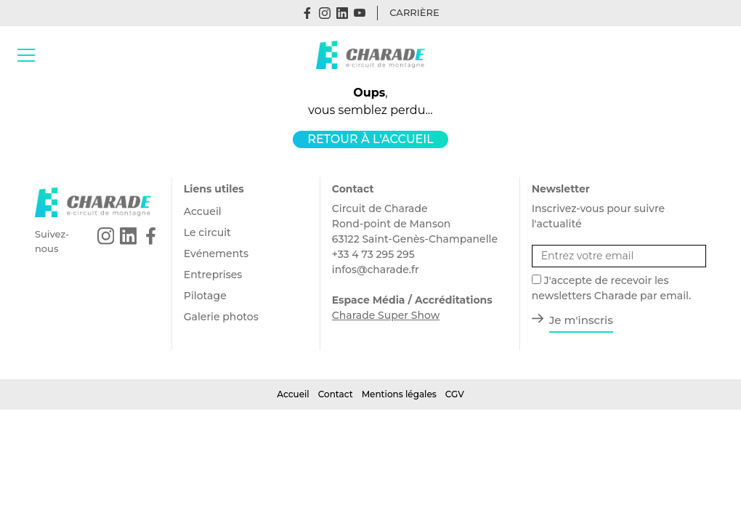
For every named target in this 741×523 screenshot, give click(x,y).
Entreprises (213, 274)
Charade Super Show (386, 315)
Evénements (216, 253)
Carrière (414, 12)
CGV (454, 394)
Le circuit (207, 232)
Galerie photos (221, 316)
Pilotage (205, 295)
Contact (335, 394)
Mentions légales (399, 394)
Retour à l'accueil (370, 139)
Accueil (203, 211)
